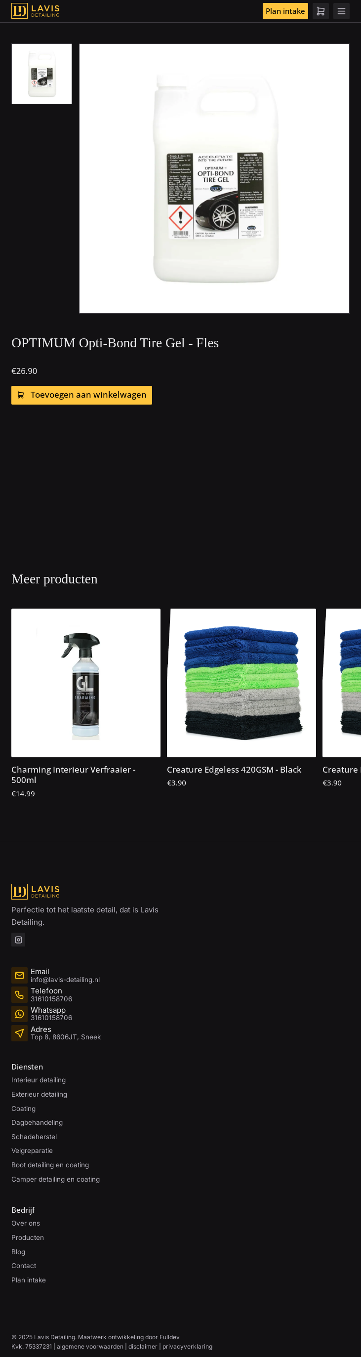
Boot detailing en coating (50, 1165)
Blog (18, 1252)
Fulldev (170, 1337)
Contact (23, 1266)
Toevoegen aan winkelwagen (82, 394)
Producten (27, 1237)
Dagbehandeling (37, 1122)
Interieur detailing (38, 1080)
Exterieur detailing (39, 1094)
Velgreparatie (32, 1150)
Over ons (25, 1223)
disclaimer (143, 1347)
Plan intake (285, 11)
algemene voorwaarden (90, 1347)
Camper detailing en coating (55, 1179)
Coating (23, 1108)
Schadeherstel (34, 1137)
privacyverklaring (187, 1347)
